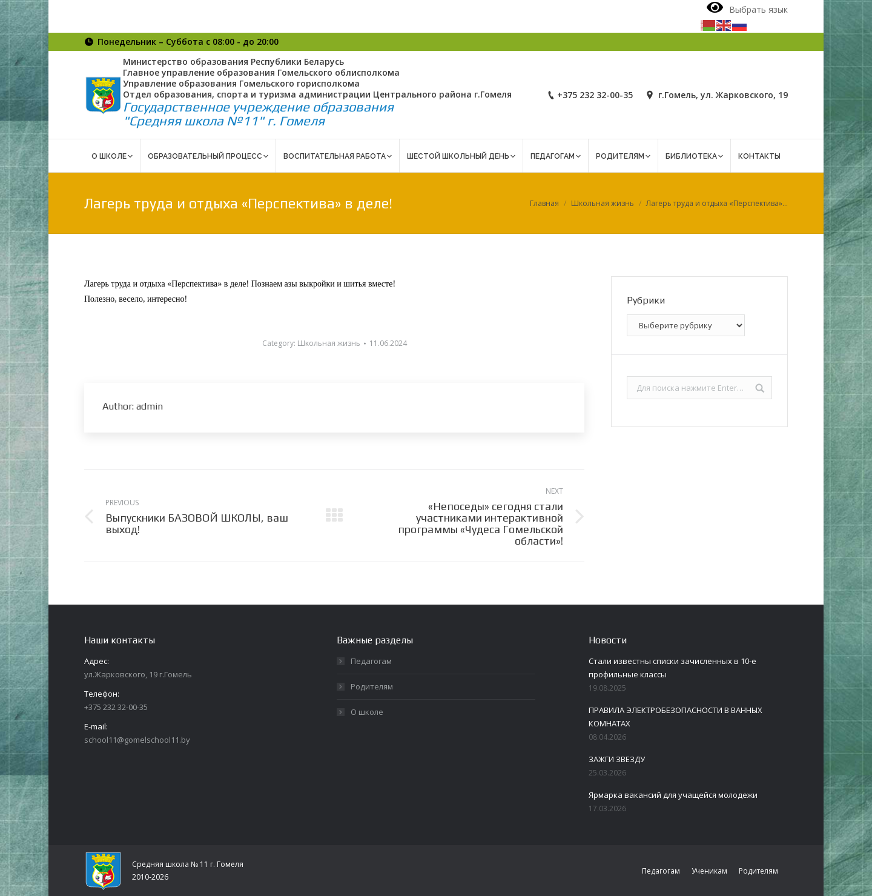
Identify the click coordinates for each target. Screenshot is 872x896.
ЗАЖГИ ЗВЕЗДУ (617, 759)
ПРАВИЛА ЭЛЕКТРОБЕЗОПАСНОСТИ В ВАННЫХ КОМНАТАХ (675, 717)
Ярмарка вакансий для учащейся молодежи (673, 794)
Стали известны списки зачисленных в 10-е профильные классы (672, 667)
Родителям (372, 686)
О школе (367, 711)
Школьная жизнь (602, 203)
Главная (544, 203)
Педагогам (371, 660)
